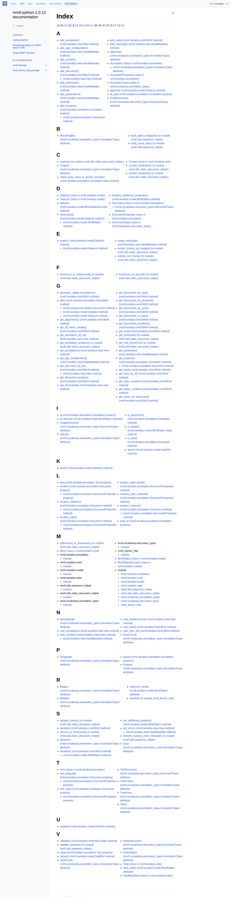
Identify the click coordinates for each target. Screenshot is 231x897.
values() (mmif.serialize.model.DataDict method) (87, 856)
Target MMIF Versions (23, 53)
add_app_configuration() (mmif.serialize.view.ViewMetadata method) (79, 52)
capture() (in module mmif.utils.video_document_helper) (92, 161)
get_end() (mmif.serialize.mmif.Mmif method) (144, 331)
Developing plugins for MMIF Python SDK (27, 46)
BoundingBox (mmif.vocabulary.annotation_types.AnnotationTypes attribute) (90, 139)
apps (30, 3)
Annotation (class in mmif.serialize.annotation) (136, 63)
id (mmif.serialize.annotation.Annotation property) (88, 415)
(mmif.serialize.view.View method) (82, 78)
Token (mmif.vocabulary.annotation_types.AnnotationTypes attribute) (150, 808)
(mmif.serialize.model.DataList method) (85, 248)
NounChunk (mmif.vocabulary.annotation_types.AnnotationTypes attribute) (153, 638)
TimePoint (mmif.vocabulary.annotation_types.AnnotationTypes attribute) (150, 796)
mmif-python (71, 3)
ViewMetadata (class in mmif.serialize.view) (148, 875)
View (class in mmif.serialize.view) (142, 864)
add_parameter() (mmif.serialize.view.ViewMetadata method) (79, 86)
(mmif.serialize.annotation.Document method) (89, 308)
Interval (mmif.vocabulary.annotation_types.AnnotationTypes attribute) (90, 438)
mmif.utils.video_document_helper (140, 593)
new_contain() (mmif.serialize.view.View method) (88, 634)
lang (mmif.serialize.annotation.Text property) (85, 482)
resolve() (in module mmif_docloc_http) (152, 698)
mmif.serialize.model (132, 581)
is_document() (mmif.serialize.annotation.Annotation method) (149, 419)
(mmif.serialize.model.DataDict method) (85, 312)
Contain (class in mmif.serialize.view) (150, 161)
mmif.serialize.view (131, 585)
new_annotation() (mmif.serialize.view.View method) (89, 630)
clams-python (55, 3)
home (13, 3)
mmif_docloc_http (131, 604)
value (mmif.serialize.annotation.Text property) (86, 852)
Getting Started (20, 40)
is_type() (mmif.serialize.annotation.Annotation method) (149, 442)
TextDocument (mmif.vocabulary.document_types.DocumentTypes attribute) (149, 773)
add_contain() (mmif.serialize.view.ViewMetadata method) (79, 63)
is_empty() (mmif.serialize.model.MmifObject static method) (150, 430)
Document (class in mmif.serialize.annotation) (138, 203)
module (67, 558)
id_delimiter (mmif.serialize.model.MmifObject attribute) (91, 419)
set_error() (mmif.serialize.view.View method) (149, 728)
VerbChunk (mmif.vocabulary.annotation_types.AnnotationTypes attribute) (90, 864)
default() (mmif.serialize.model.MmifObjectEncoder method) (83, 207)
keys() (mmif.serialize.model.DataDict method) (86, 468)
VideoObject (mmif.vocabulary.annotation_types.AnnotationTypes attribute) (153, 856)
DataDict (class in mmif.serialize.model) (82, 195)
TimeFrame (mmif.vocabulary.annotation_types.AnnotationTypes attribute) (150, 785)
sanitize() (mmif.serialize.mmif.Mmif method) (85, 728)
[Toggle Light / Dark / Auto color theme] (173, 13)
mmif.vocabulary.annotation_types (140, 597)
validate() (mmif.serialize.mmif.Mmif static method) (88, 841)
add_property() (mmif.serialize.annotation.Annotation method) (81, 109)
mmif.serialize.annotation (135, 574)
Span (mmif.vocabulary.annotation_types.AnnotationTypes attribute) (153, 747)
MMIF (22, 3)
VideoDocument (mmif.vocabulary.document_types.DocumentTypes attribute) (152, 845)
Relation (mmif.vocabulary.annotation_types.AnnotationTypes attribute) (90, 702)
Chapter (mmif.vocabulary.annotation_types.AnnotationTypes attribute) (90, 169)
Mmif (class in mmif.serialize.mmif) (79, 551)
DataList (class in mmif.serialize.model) (82, 199)
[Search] (29, 26)
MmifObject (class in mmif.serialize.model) (142, 558)
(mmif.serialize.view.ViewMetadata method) (87, 638)
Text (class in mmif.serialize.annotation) (82, 769)
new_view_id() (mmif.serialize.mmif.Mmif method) (151, 630)
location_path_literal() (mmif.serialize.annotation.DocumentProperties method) (147, 486)
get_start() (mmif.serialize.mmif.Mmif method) (145, 369)
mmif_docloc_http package (26, 70)
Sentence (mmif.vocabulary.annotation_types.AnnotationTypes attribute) (90, 743)
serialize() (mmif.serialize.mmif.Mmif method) (85, 751)
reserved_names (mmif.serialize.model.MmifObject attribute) (148, 690)
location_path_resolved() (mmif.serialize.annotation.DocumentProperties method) (147, 498)
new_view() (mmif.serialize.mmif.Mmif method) (149, 627)
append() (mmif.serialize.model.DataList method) (138, 90)
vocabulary (41, 3)
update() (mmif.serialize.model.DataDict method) (87, 826)
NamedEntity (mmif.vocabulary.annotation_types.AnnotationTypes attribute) (90, 623)
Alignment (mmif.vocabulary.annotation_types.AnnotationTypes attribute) (140, 55)
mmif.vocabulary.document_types (140, 601)
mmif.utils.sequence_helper (136, 589)
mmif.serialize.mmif (132, 577)
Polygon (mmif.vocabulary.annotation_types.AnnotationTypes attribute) (153, 668)
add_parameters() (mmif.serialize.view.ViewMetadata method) (79, 98)
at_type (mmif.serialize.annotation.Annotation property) (141, 94)
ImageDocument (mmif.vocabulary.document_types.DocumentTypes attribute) (89, 426)
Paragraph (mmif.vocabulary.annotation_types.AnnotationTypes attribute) (90, 660)
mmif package (20, 65)
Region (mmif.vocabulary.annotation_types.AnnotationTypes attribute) (90, 690)
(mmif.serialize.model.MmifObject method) (87, 755)
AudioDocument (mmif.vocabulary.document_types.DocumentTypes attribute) (139, 102)
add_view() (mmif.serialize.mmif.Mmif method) (136, 40)
